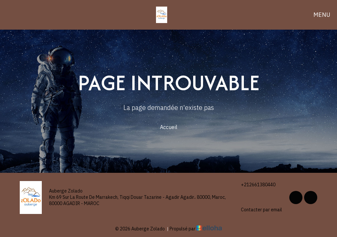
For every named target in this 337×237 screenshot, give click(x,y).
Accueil (168, 127)
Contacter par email (257, 210)
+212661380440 (254, 185)
